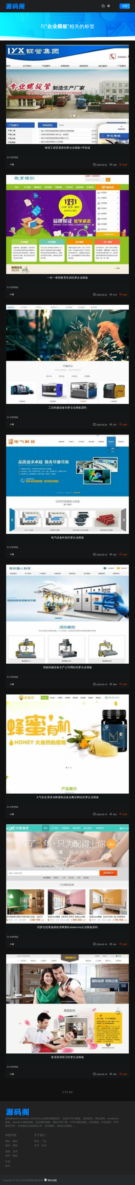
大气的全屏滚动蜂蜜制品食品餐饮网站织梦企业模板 (67, 797)
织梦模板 (12, 157)
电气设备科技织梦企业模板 (67, 537)
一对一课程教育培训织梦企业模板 (67, 277)
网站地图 (50, 1180)
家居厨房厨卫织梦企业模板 (67, 1057)
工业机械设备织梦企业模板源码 (68, 407)
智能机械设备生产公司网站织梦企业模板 (67, 667)
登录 (124, 6)
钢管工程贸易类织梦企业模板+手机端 (67, 147)
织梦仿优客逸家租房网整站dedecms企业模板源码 (67, 927)
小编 (12, 164)
